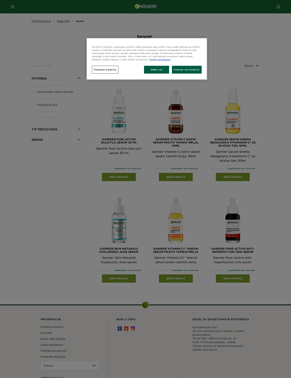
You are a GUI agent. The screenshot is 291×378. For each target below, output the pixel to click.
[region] (146, 59)
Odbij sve (156, 69)
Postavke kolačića (105, 69)
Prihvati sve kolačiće (187, 69)
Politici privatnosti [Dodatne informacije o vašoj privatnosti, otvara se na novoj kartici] (160, 59)
